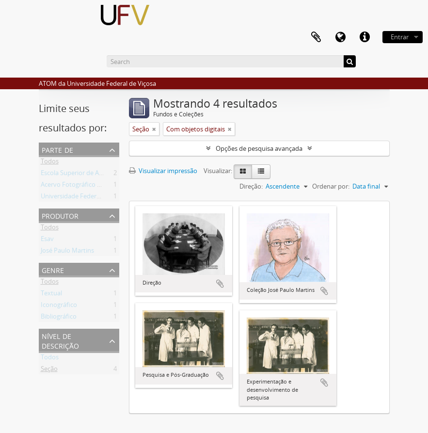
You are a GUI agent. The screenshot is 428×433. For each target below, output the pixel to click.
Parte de (57, 149)
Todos (50, 163)
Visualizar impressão (163, 170)
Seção (49, 370)
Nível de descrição (60, 340)
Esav (47, 240)
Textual (51, 294)
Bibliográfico (59, 318)
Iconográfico (59, 306)
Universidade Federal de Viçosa (85, 197)
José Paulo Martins (67, 252)
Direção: (251, 186)
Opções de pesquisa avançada (259, 148)
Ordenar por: (330, 186)
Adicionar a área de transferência (220, 284)
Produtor (60, 215)
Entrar (400, 36)
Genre (53, 269)
